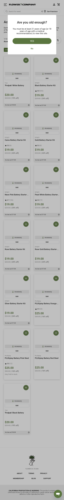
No (32, 48)
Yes (32, 41)
